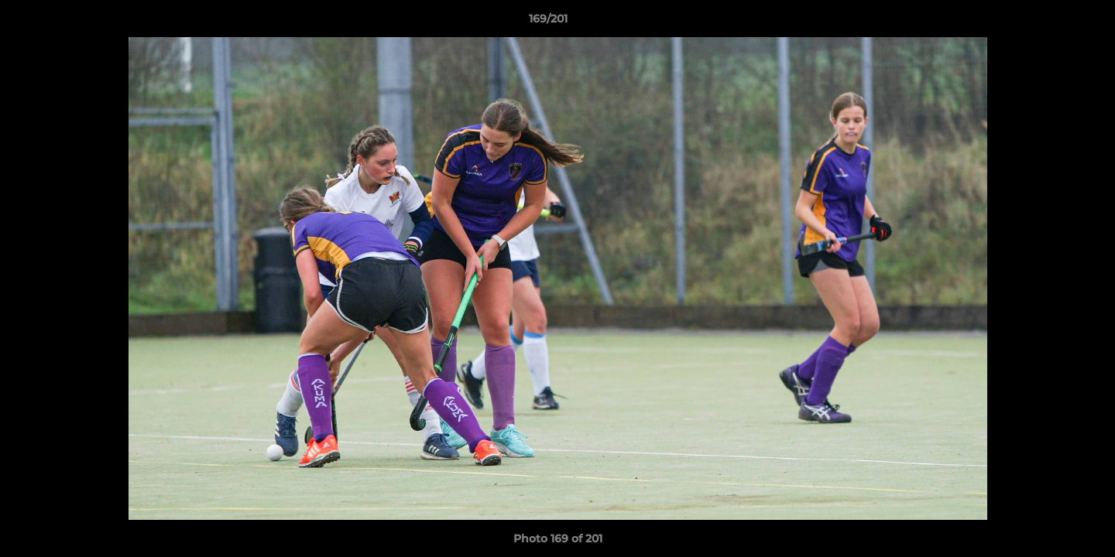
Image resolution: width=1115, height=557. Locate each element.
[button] (1050, 22)
